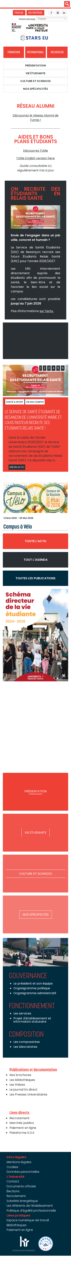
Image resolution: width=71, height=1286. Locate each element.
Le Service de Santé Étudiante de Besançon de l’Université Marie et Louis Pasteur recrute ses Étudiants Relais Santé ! (33, 420)
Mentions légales (19, 1162)
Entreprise (35, 13)
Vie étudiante (35, 73)
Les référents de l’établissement (30, 1205)
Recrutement (19, 1118)
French (41, 18)
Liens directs (19, 1112)
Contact (13, 1181)
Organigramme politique (31, 988)
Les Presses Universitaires (28, 1094)
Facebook (51, 12)
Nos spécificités (35, 89)
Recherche (57, 52)
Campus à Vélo (17, 526)
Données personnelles (23, 1172)
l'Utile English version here (35, 158)
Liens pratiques (18, 1215)
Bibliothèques (17, 1225)
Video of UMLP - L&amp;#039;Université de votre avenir (35, 340)
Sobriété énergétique (22, 1201)
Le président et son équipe (33, 983)
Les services (22, 1013)
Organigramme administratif (34, 993)
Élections (13, 1191)
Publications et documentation (33, 1069)
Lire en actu (16, 467)
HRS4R (24, 1243)
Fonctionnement (32, 1005)
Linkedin (64, 12)
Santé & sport (14, 401)
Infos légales (16, 1157)
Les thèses (17, 1084)
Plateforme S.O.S (21, 1133)
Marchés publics (21, 1123)
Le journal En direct (23, 1089)
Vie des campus (35, 401)
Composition (26, 1034)
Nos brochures (20, 1075)
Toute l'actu (35, 541)
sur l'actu (47, 311)
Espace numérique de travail (28, 1220)
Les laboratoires (25, 1047)
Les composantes (26, 1042)
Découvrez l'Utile (35, 150)
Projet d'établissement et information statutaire (32, 1020)
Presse (19, 13)
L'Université (15, 1176)
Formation (14, 52)
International (35, 52)
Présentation (35, 65)
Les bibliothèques (22, 1080)
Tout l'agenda (36, 560)
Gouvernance (28, 975)
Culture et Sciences (35, 81)
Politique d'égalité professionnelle (31, 1210)
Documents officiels (21, 1186)
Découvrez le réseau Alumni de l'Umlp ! (36, 117)
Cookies (12, 1167)
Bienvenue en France (45, 1243)
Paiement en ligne (22, 1128)
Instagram (57, 12)
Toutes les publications (35, 578)
